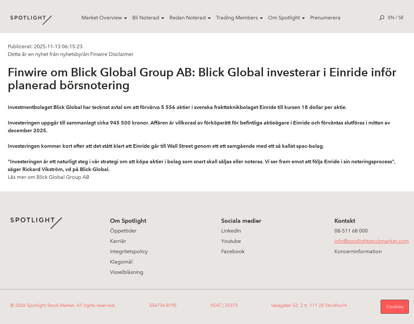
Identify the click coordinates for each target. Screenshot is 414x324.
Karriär (118, 241)
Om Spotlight (284, 18)
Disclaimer (120, 54)
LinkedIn (231, 231)
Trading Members (237, 18)
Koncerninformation (358, 251)
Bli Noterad (145, 18)
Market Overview (102, 18)
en (391, 17)
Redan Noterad (187, 18)
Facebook (233, 251)
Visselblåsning (126, 272)
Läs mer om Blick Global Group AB (48, 177)
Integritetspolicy (129, 251)
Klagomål (121, 262)
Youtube (231, 241)
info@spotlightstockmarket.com (371, 241)
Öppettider (123, 231)
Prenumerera (325, 18)
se (401, 17)
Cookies (394, 306)
